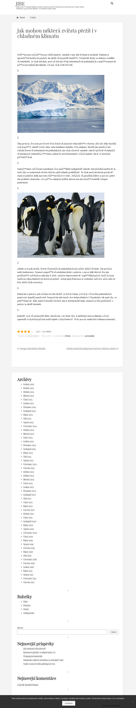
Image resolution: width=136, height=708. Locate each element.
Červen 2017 (28, 582)
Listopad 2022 (29, 494)
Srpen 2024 (28, 422)
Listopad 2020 (29, 521)
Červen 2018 (29, 563)
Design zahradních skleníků (31, 348)
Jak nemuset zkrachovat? (34, 648)
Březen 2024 (28, 434)
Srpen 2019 (28, 544)
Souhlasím (69, 703)
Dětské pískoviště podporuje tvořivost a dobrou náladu (93, 348)
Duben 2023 (28, 475)
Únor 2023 (28, 483)
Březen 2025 (28, 395)
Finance (27, 605)
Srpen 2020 (28, 529)
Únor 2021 (27, 517)
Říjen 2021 (28, 506)
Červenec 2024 (30, 426)
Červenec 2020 (30, 533)
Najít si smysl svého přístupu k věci (39, 664)
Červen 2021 (29, 510)
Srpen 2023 (28, 460)
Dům (25, 601)
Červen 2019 (29, 548)
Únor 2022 (28, 502)
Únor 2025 (27, 399)
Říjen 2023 (28, 453)
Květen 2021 (28, 513)
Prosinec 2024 (29, 407)
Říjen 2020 (28, 525)
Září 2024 (27, 418)
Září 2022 (27, 498)
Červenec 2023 (30, 464)
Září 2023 (27, 456)
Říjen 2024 (28, 414)
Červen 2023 (29, 468)
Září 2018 (27, 555)
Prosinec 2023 (29, 445)
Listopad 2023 (29, 449)
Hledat (20, 628)
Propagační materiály (33, 656)
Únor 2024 (28, 437)
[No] (132, 701)
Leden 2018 (28, 567)
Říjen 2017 (27, 571)
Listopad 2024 (29, 411)
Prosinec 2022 (29, 491)
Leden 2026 (28, 384)
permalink (89, 336)
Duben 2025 (28, 392)
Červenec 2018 (30, 559)
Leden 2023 (28, 487)
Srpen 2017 (28, 574)
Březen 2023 (28, 479)
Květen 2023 (28, 472)
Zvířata (68, 336)
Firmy (26, 609)
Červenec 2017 (29, 578)
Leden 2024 (28, 441)
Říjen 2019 (28, 540)
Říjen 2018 (28, 552)
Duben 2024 (28, 430)
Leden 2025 (28, 403)
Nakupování (28, 613)
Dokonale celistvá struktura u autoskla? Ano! (43, 660)
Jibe (20, 4)
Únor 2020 (28, 536)
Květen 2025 (28, 388)
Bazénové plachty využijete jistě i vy (39, 652)
